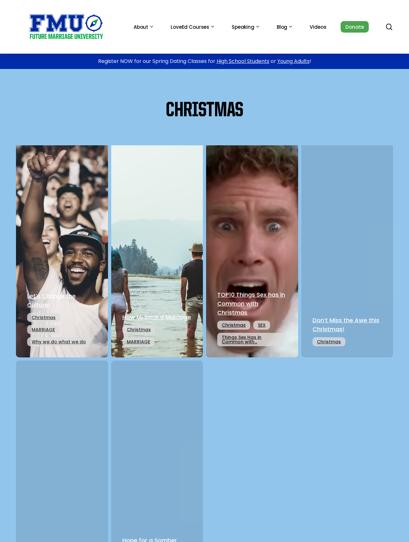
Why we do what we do (59, 342)
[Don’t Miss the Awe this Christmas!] (347, 249)
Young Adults (293, 61)
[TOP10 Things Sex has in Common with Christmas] (252, 249)
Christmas (44, 317)
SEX (262, 325)
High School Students (243, 61)
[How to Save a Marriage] (157, 249)
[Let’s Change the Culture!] (62, 249)
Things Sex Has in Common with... (241, 339)
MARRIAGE (43, 329)
